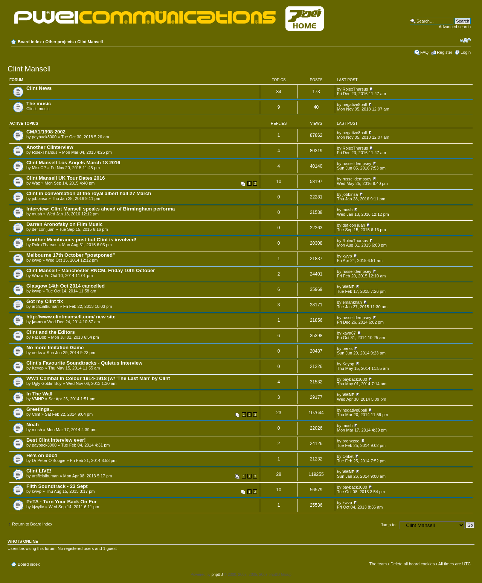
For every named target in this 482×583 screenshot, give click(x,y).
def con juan (43, 229)
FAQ (424, 52)
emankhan (352, 302)
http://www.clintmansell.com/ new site (71, 317)
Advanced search (455, 26)
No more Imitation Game (55, 347)
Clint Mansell (90, 41)
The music (38, 103)
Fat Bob (39, 337)
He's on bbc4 (41, 455)
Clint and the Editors (50, 332)
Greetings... (40, 409)
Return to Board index (32, 524)
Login (466, 52)
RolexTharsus (355, 89)
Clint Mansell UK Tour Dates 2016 (65, 178)
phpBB (217, 574)
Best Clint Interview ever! (56, 440)
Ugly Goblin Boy (47, 383)
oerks (37, 352)
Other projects (59, 41)
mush (37, 214)
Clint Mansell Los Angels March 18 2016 (73, 162)
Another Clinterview (49, 147)
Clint (36, 414)
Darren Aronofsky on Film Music (64, 224)
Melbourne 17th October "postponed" (70, 255)
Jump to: (389, 524)
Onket (347, 456)
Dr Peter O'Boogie (49, 460)
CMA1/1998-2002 (46, 132)
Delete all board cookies (412, 564)
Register (444, 52)
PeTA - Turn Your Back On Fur (61, 501)
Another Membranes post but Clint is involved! (81, 239)
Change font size (465, 40)
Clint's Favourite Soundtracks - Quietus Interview (84, 363)
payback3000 (44, 137)
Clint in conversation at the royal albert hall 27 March (88, 193)
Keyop (38, 368)
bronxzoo (350, 441)
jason (37, 322)
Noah (32, 424)
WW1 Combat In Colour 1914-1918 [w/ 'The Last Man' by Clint (98, 378)
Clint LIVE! (39, 471)
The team (378, 564)
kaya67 (348, 333)
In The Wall (39, 394)
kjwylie (38, 506)
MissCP (39, 167)
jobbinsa (39, 198)
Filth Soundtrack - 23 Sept (57, 486)
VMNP (348, 287)
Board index (30, 41)
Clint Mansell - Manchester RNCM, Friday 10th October (90, 270)
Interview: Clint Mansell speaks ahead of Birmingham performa (100, 209)
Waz (36, 183)
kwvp (36, 260)
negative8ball (354, 104)
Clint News (39, 88)
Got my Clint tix (44, 301)
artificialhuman (45, 306)
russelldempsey (356, 163)
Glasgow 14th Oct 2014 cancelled (65, 286)
